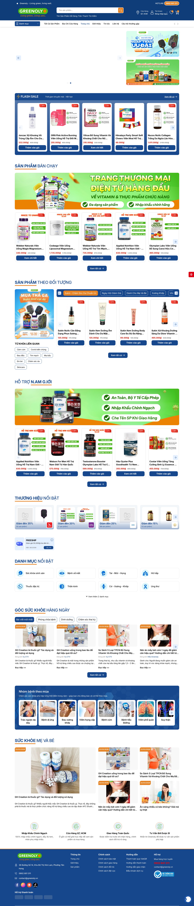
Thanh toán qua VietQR (136, 893)
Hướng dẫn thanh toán (136, 897)
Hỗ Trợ (33, 416)
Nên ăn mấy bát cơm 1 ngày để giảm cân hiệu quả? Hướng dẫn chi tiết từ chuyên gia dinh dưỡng (158, 686)
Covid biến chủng (38, 349)
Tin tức (106, 24)
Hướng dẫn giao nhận (135, 901)
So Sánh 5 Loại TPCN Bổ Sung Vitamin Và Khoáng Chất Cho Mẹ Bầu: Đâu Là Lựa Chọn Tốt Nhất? (115, 686)
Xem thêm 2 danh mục (97, 631)
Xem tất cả (170, 97)
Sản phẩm (74, 901)
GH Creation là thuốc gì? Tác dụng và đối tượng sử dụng (34, 686)
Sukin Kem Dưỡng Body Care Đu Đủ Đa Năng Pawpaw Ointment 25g (132, 333)
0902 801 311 (161, 897)
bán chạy (36, 165)
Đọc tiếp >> (20, 702)
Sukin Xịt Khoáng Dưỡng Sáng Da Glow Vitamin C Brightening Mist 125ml (164, 333)
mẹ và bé (34, 775)
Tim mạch (34, 355)
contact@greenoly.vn (163, 901)
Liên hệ (115, 24)
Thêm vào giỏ (32, 147)
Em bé (19, 361)
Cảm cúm (21, 349)
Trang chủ (85, 24)
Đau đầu (20, 355)
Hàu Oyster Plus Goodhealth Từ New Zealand (126, 499)
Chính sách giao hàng (107, 897)
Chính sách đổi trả (106, 901)
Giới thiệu (96, 24)
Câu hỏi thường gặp (130, 24)
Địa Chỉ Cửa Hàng (70, 24)
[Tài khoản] (159, 12)
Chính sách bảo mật (107, 893)
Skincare (21, 367)
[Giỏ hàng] (177, 12)
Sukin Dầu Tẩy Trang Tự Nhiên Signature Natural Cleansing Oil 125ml (70, 383)
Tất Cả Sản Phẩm (51, 24)
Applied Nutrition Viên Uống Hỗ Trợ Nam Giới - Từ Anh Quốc (130, 248)
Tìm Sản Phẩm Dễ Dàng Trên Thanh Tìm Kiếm (77, 16)
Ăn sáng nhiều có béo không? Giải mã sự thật (159, 843)
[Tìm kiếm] (120, 10)
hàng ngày (42, 644)
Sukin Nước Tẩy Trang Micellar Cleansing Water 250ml (164, 383)
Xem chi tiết (97, 147)
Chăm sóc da (34, 361)
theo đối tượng (43, 282)
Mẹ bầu (47, 355)
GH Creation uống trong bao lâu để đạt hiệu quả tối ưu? (75, 686)
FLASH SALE (27, 96)
